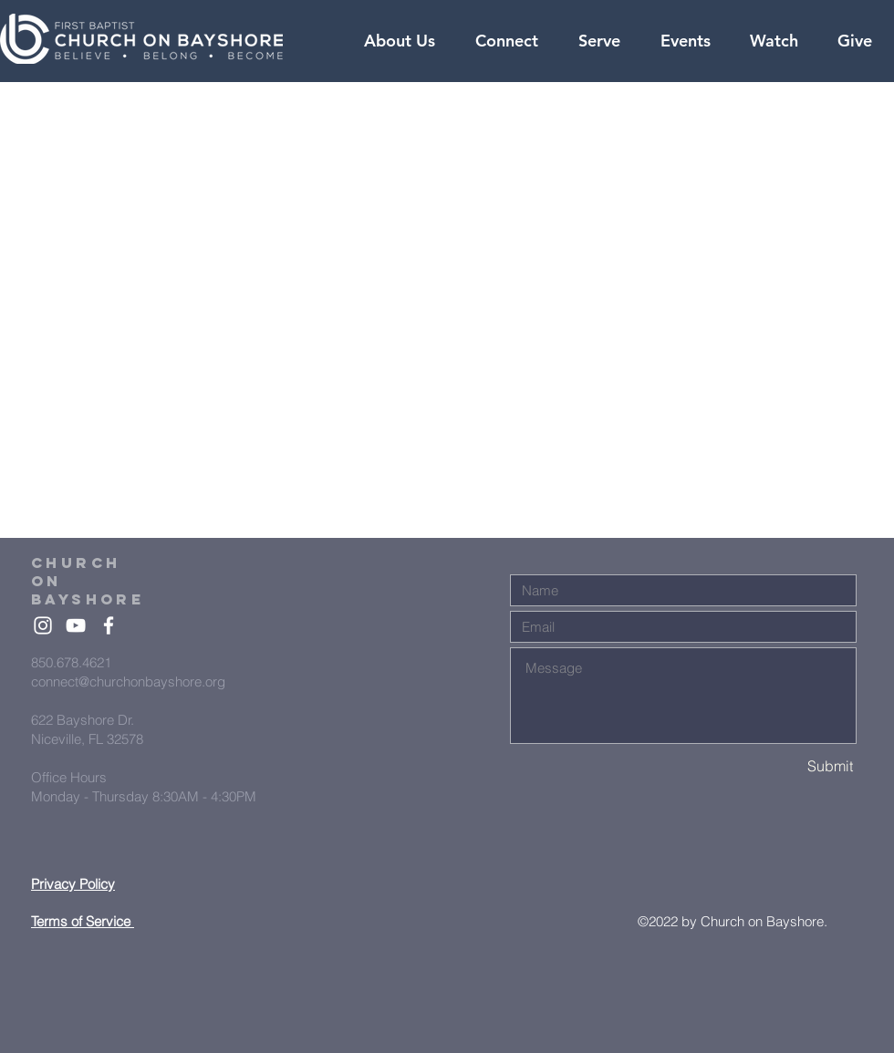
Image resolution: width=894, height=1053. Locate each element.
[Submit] (789, 766)
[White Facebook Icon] (108, 625)
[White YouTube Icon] (76, 625)
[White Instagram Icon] (43, 625)
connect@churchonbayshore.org (128, 681)
